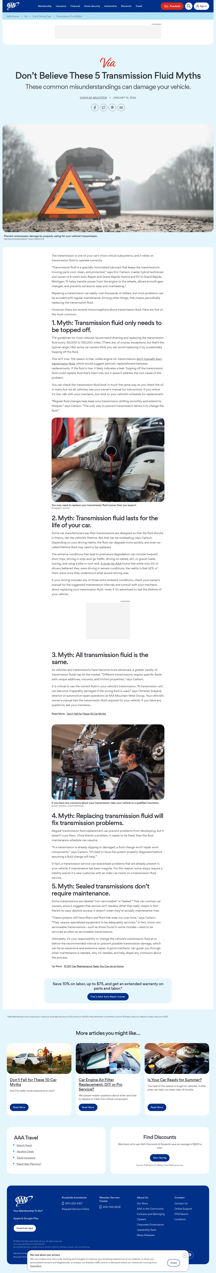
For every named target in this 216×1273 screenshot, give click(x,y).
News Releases (146, 1235)
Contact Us (181, 1203)
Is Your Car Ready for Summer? (175, 1079)
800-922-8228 (112, 1206)
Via (25, 16)
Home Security (92, 6)
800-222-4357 (74, 1203)
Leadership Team (147, 1229)
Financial (75, 6)
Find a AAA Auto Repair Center (108, 996)
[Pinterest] (112, 107)
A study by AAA (111, 563)
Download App (25, 1228)
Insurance (61, 6)
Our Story (142, 1203)
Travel (139, 6)
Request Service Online (75, 1208)
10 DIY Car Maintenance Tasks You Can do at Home (94, 966)
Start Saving (159, 1157)
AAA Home (13, 16)
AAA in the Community (150, 1208)
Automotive (110, 6)
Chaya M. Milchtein (93, 97)
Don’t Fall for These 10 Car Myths (86, 713)
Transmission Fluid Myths (69, 16)
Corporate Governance (150, 1224)
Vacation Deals (25, 1151)
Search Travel (24, 1145)
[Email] (121, 107)
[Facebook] (94, 107)
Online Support (183, 1208)
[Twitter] (103, 107)
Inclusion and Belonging (151, 1213)
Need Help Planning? (29, 1163)
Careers (141, 1219)
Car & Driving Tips (42, 16)
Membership (45, 6)
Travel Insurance (26, 1157)
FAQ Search (181, 1213)
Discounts (126, 6)
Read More (19, 1107)
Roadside (175, 6)
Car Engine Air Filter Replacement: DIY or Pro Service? (100, 1084)
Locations (180, 1219)
